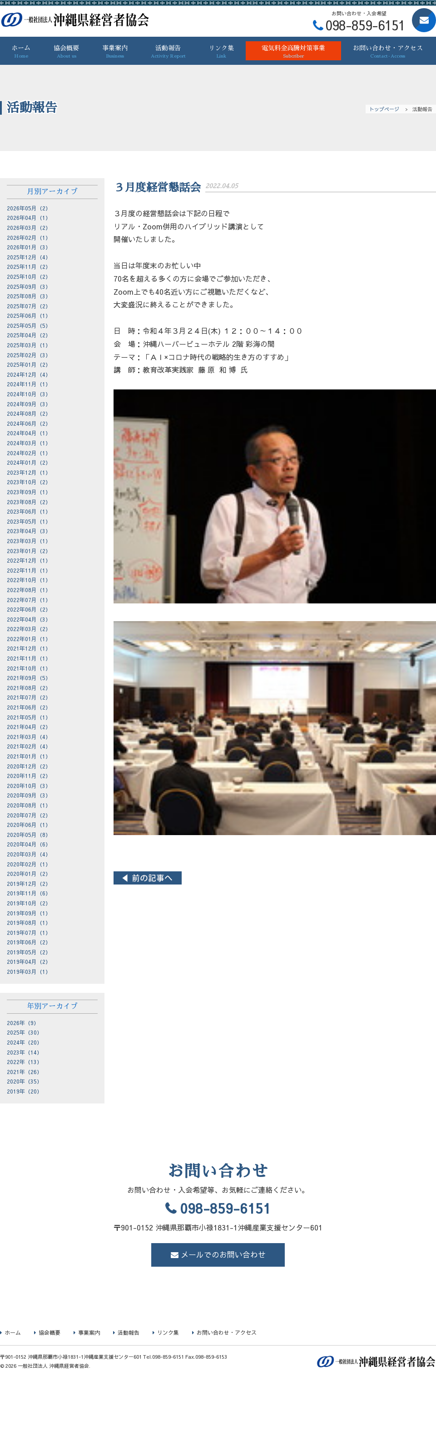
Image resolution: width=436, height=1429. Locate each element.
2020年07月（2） (29, 815)
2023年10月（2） (29, 482)
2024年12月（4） (29, 374)
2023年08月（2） (29, 501)
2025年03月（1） (29, 345)
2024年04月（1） (29, 433)
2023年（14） (24, 1052)
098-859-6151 (225, 1208)
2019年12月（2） (29, 883)
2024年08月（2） (29, 413)
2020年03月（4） (29, 854)
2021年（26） (24, 1071)
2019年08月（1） (29, 922)
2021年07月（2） (29, 697)
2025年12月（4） (29, 257)
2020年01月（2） (29, 873)
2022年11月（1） (29, 570)
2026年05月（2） (29, 208)
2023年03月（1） (29, 540)
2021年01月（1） (29, 756)
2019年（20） (24, 1091)
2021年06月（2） (29, 707)
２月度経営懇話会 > (402, 878)
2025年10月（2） (29, 276)
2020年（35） (24, 1081)
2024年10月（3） (29, 394)
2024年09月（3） (29, 404)
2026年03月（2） (29, 227)
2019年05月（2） (29, 952)
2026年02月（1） (29, 237)
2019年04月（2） (29, 961)
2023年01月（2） (29, 550)
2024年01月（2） (29, 462)
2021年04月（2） (29, 726)
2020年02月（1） (29, 864)
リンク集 (221, 52)
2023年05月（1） (29, 521)
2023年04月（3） (29, 531)
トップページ (384, 109)
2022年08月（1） (29, 589)
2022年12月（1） (29, 560)
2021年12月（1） (29, 648)
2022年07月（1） (29, 599)
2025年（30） (24, 1032)
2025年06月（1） (29, 315)
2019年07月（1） (29, 932)
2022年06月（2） (29, 609)
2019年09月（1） (29, 913)
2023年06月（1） (29, 511)
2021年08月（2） (29, 687)
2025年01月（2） (29, 364)
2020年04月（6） (29, 844)
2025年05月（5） (29, 325)
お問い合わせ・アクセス (387, 52)
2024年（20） (24, 1042)
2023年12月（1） (29, 472)
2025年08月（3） (29, 296)
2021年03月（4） (29, 736)
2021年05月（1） (29, 717)
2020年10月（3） (29, 785)
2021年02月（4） (29, 746)
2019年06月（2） (29, 942)
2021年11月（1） (29, 658)
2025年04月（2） (29, 335)
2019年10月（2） (29, 903)
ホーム (21, 52)
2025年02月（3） (29, 355)
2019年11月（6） (29, 893)
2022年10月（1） (29, 579)
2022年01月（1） (29, 638)
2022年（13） (24, 1061)
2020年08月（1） (29, 805)
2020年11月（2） (29, 775)
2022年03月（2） (29, 628)
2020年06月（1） (29, 824)
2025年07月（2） (29, 306)
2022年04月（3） (29, 619)
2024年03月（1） (29, 443)
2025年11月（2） (29, 266)
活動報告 (168, 52)
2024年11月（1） (29, 384)
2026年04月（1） (29, 217)
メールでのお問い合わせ (223, 1254)
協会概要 (66, 52)
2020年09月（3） (29, 795)
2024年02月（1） (29, 453)
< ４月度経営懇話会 (148, 878)
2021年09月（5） (29, 677)
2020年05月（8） (29, 834)
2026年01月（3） (29, 247)
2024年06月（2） (29, 423)
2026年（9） (23, 1022)
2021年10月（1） (29, 668)
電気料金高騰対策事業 (293, 52)
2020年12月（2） (29, 766)
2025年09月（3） (29, 286)
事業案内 (114, 52)
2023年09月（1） (29, 492)
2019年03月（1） (29, 971)
